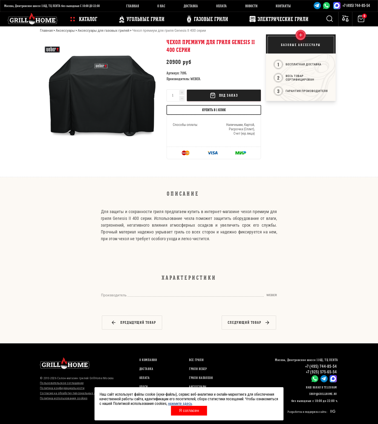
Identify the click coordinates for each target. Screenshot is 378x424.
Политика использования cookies (63, 398)
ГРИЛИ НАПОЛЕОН (201, 378)
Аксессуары (65, 30)
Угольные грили (146, 19)
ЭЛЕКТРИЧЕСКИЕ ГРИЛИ (283, 19)
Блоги (143, 387)
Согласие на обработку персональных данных (72, 393)
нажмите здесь (180, 403)
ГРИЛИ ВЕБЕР (198, 369)
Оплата (221, 6)
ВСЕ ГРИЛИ (196, 360)
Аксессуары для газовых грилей (103, 30)
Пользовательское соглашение (61, 383)
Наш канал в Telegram (321, 387)
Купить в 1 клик (214, 110)
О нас (161, 6)
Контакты (283, 6)
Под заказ (224, 95)
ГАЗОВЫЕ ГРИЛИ (211, 19)
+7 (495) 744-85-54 (356, 5)
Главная (132, 6)
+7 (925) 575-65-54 (321, 372)
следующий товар (249, 322)
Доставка (191, 6)
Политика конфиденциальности (62, 388)
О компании (148, 360)
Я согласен (189, 411)
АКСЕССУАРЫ (197, 387)
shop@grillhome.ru (323, 393)
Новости (251, 6)
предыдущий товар (133, 322)
